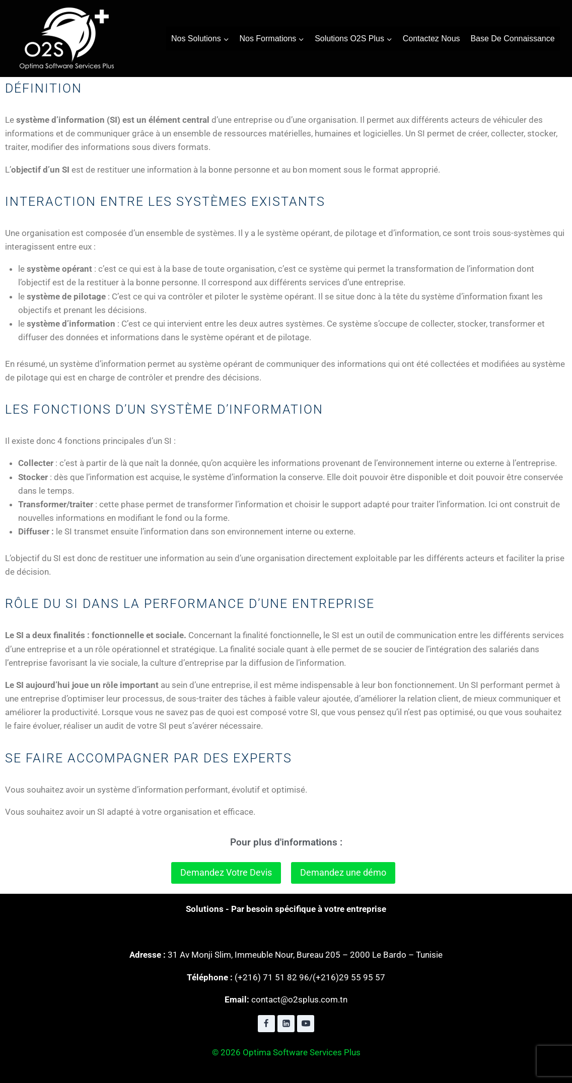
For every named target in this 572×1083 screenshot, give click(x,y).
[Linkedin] (286, 1023)
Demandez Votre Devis (226, 872)
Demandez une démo (343, 872)
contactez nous (431, 38)
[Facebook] (266, 1023)
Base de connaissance (512, 38)
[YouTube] (305, 1023)
